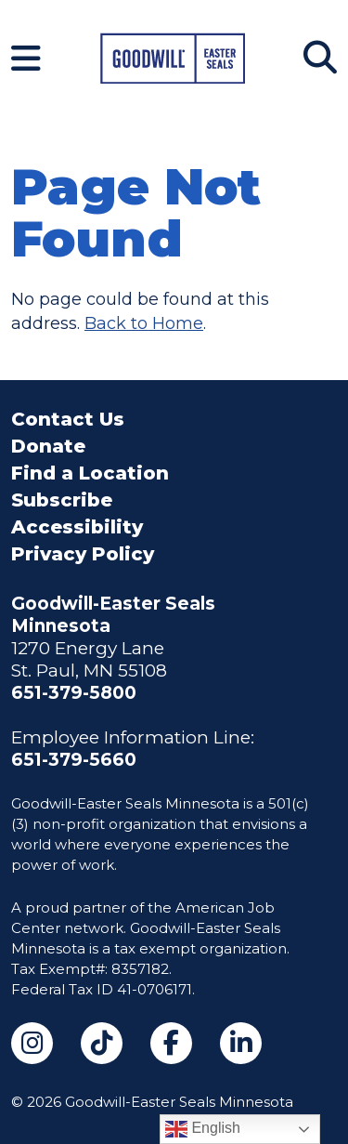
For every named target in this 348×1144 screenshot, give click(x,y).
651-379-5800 (73, 692)
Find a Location (90, 473)
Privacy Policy (82, 554)
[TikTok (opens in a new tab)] (101, 1043)
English (202, 1129)
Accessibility (77, 527)
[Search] (320, 57)
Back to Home (143, 323)
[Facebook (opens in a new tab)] (171, 1043)
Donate (48, 446)
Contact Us (67, 419)
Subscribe (61, 500)
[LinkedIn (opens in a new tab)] (241, 1043)
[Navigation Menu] (26, 58)
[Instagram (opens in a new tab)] (32, 1043)
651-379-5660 (73, 759)
